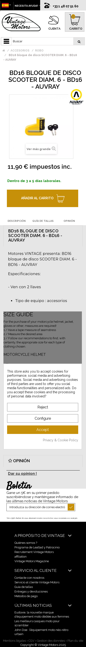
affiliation (20, 556)
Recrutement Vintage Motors (34, 552)
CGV (31, 640)
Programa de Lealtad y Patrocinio (37, 547)
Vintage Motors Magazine (31, 561)
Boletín (18, 486)
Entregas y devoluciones (31, 591)
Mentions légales (14, 640)
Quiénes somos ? (25, 542)
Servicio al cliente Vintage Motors (36, 582)
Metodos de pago (26, 596)
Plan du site (75, 640)
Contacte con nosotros (29, 577)
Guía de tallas (23, 587)
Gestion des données (51, 640)
